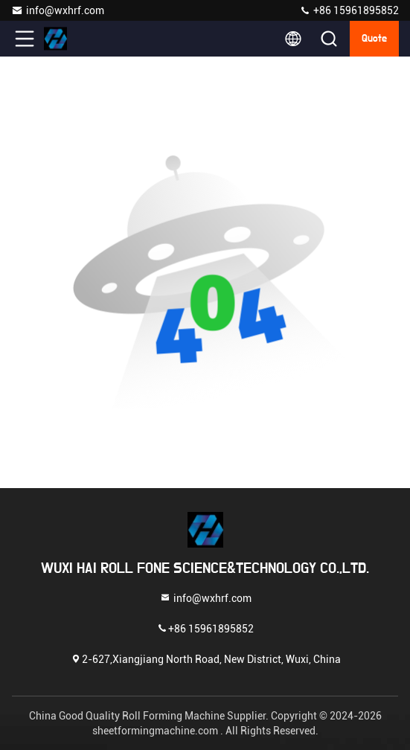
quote (374, 38)
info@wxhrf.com (57, 10)
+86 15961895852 (349, 10)
